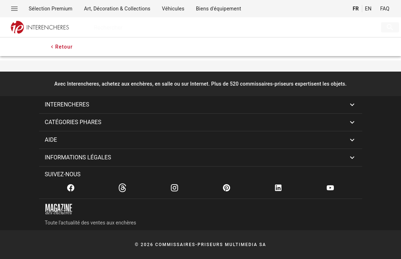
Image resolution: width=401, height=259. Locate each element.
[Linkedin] (278, 187)
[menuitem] (50, 8)
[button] (200, 104)
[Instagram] (174, 187)
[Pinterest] (226, 187)
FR (356, 9)
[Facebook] (70, 187)
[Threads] (122, 187)
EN (368, 9)
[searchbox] (225, 27)
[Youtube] (330, 187)
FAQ (385, 9)
